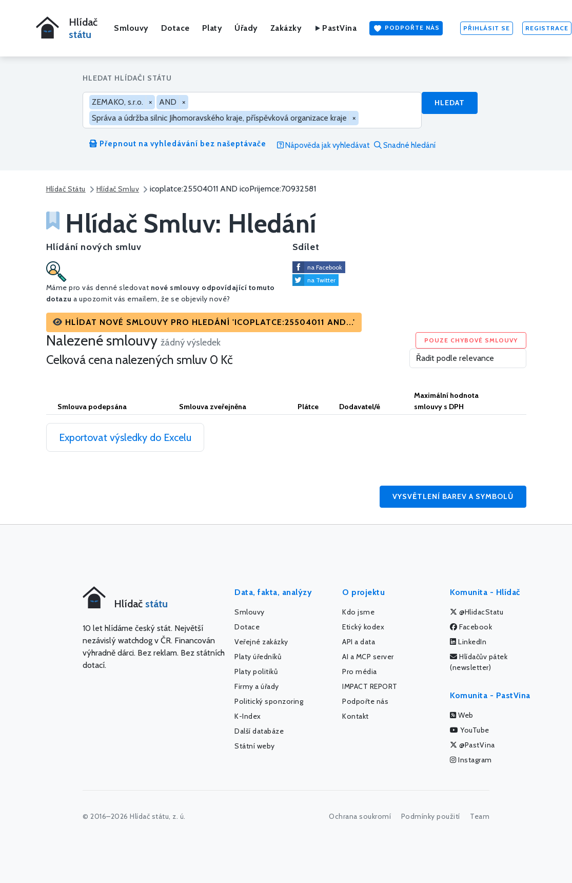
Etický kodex (363, 626)
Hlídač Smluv (117, 189)
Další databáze (259, 731)
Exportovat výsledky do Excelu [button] (125, 437)
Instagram (471, 759)
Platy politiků (256, 671)
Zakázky (286, 28)
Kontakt (355, 716)
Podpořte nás (406, 28)
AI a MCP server (368, 656)
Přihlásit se (486, 28)
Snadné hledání (405, 145)
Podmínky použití (430, 816)
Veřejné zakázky (261, 641)
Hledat (450, 102)
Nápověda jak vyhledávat (323, 145)
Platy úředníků (257, 656)
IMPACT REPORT (370, 686)
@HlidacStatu (476, 612)
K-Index (247, 716)
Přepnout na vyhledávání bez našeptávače (177, 143)
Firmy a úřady (256, 686)
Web (462, 715)
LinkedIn (468, 641)
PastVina (335, 28)
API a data (358, 641)
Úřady (246, 28)
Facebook (471, 626)
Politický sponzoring (268, 701)
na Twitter (321, 280)
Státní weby (254, 746)
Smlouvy (131, 28)
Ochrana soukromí (360, 816)
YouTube (469, 730)
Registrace (546, 28)
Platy (212, 28)
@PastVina (472, 745)
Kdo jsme (358, 612)
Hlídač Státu (66, 189)
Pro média (359, 671)
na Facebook (324, 267)
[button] (204, 322)
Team (479, 816)
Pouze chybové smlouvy (471, 340)
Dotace (175, 28)
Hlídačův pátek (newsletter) (478, 662)
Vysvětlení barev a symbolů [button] (453, 496)
